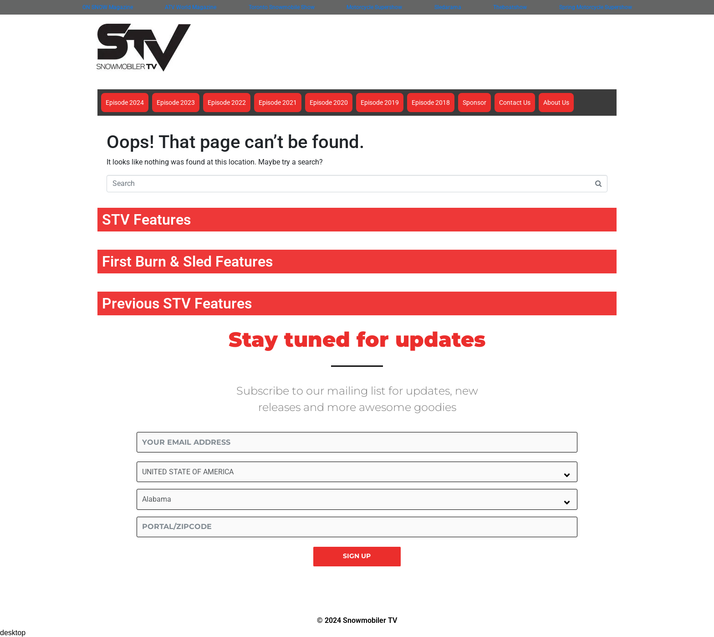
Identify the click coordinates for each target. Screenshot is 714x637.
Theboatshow (510, 7)
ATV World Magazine (190, 7)
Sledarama (447, 7)
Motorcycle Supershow (374, 7)
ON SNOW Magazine (107, 7)
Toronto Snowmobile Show (282, 7)
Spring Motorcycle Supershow (595, 7)
